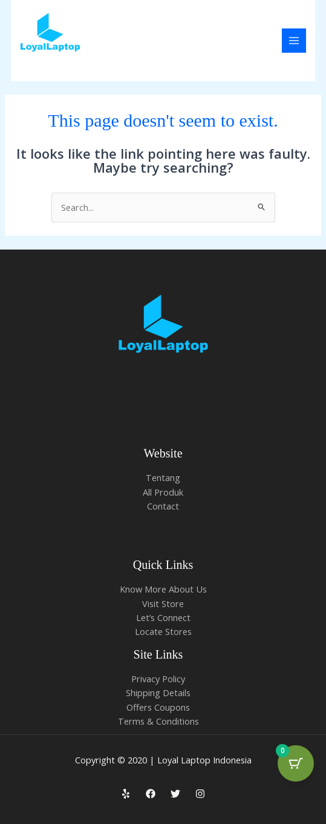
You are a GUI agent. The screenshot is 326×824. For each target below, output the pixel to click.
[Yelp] (126, 794)
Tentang (163, 477)
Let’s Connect (163, 617)
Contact (163, 506)
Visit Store (163, 603)
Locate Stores (163, 631)
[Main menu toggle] (294, 40)
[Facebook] (150, 794)
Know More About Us (163, 589)
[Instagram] (200, 794)
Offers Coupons (158, 707)
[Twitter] (175, 794)
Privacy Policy (158, 679)
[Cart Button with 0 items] (296, 763)
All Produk (163, 492)
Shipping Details (158, 692)
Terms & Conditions (158, 721)
